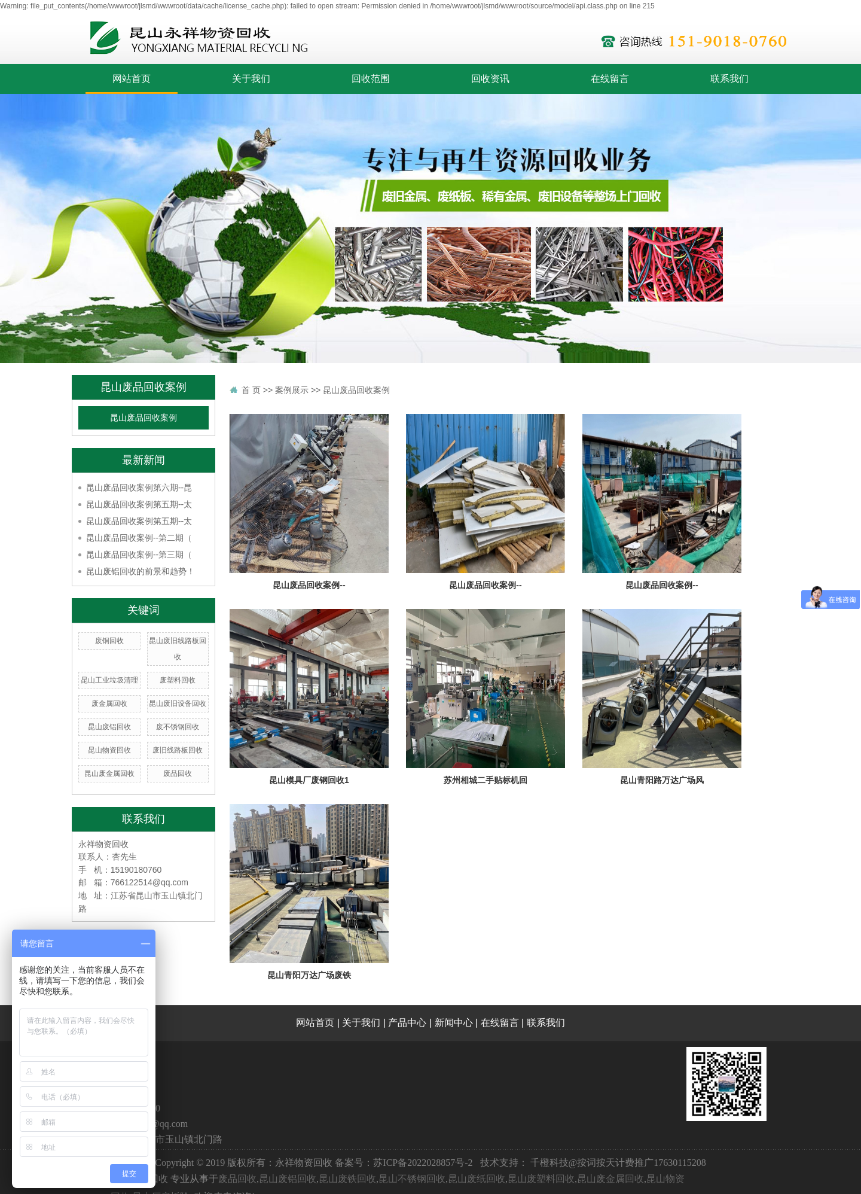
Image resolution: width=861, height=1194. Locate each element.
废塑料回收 (178, 680)
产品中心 (407, 1023)
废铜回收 (109, 640)
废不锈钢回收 (177, 727)
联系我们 (729, 79)
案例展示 (292, 390)
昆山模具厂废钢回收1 (309, 780)
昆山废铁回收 (347, 1179)
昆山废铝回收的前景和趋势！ (140, 571)
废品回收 (177, 773)
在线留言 (610, 79)
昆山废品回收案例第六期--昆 (139, 487)
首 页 (251, 390)
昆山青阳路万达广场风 (662, 780)
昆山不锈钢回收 (411, 1179)
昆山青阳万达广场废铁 (309, 975)
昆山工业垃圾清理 (109, 680)
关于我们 (251, 79)
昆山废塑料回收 (541, 1179)
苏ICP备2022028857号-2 (422, 1163)
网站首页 (131, 79)
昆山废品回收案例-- (309, 585)
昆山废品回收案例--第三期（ (139, 554)
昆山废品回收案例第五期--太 (139, 504)
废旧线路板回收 (177, 750)
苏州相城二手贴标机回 (485, 780)
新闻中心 (454, 1023)
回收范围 (371, 79)
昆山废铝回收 (109, 727)
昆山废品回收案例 (143, 417)
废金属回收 (109, 703)
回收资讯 (490, 79)
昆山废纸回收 (476, 1179)
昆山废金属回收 (109, 773)
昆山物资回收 (109, 750)
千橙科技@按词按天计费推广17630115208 (618, 1163)
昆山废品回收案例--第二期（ (139, 538)
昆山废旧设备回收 (177, 703)
